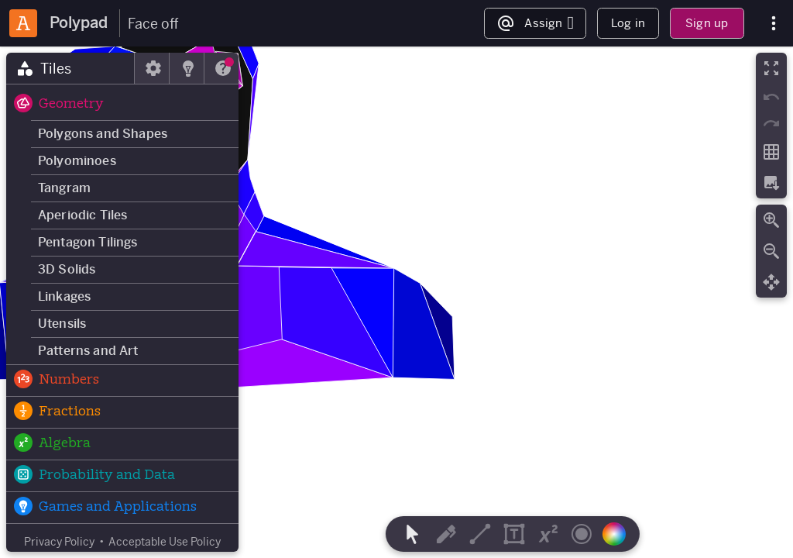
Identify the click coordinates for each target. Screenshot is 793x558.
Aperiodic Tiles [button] (82, 215)
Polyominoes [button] (77, 161)
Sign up (706, 23)
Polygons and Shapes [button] (102, 134)
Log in (628, 23)
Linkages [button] (64, 296)
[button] (122, 104)
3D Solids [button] (66, 269)
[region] (396, 302)
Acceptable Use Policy (164, 542)
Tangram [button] (64, 188)
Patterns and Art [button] (88, 351)
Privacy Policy (59, 542)
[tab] (70, 68)
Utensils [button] (62, 323)
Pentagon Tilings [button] (88, 242)
